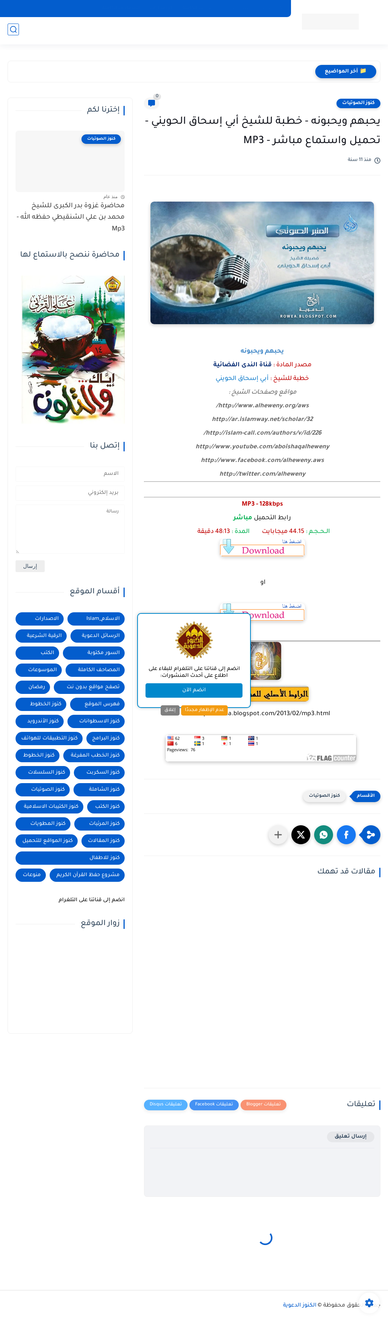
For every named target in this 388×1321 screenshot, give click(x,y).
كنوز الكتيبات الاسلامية (51, 807)
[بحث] (13, 31)
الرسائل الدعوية (101, 636)
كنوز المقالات (104, 841)
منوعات (32, 875)
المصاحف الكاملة (201, 8)
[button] (346, 834)
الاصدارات (47, 619)
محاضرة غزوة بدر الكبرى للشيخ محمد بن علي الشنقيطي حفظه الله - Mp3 (71, 218)
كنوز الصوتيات (358, 103)
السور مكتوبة (104, 653)
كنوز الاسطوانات (99, 721)
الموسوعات (42, 670)
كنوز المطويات (48, 824)
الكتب (47, 653)
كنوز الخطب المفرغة (95, 755)
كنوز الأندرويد (43, 721)
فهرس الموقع (102, 704)
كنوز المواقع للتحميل (47, 841)
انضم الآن (194, 690)
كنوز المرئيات (104, 824)
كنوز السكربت (103, 773)
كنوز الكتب (107, 807)
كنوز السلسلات (46, 773)
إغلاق (170, 710)
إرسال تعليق (351, 1137)
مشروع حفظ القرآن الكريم (88, 875)
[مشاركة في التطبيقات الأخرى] (278, 834)
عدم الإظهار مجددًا (204, 710)
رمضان (36, 687)
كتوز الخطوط (45, 704)
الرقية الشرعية (44, 636)
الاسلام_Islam (103, 619)
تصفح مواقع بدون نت (93, 687)
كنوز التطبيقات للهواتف (256, 8)
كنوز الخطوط (39, 755)
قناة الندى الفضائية (242, 365)
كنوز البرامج (106, 738)
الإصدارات (161, 8)
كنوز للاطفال (104, 858)
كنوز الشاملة (104, 790)
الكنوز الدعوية (299, 1306)
